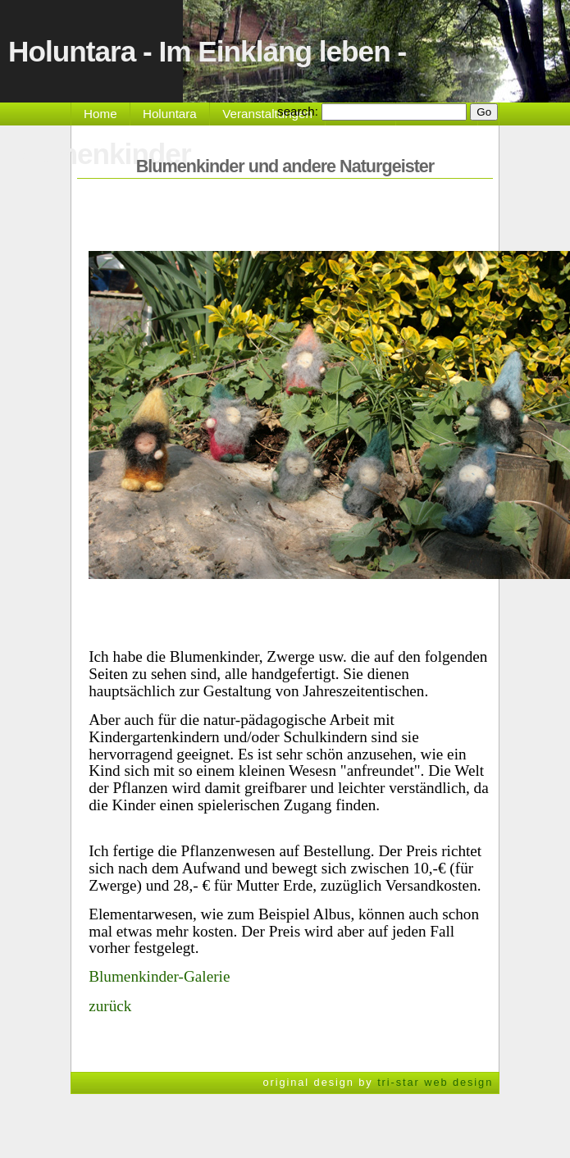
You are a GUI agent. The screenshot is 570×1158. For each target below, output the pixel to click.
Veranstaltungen (267, 114)
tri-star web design (435, 1082)
